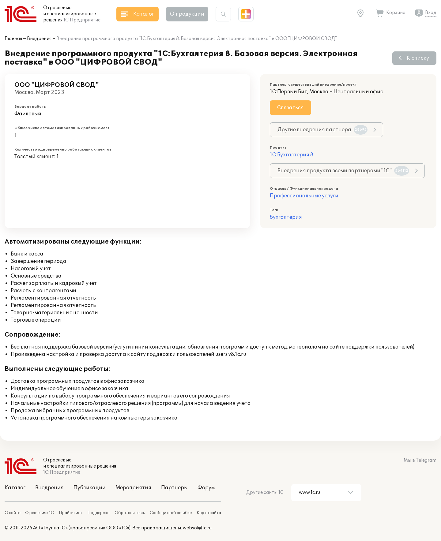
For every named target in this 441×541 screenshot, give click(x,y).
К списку (418, 58)
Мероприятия (133, 488)
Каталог (15, 488)
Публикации (90, 488)
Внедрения (39, 38)
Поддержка (98, 512)
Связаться (290, 108)
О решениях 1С (39, 512)
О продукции (187, 14)
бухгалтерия (286, 217)
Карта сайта (209, 512)
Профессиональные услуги (304, 196)
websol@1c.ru (197, 528)
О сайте (12, 512)
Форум (206, 488)
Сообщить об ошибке (171, 512)
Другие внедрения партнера (322, 130)
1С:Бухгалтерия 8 (291, 155)
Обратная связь (130, 512)
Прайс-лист (70, 512)
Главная (13, 38)
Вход (430, 12)
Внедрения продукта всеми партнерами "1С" (343, 171)
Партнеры (174, 488)
